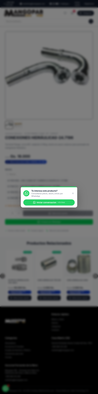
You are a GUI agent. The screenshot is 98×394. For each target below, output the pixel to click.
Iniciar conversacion (49, 202)
